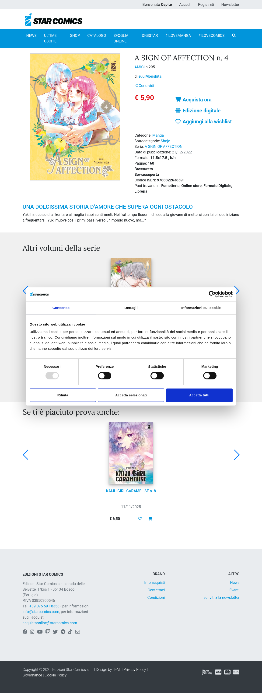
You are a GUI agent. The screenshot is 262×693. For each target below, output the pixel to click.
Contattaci (156, 590)
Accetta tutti (199, 395)
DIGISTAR (150, 35)
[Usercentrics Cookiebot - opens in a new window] (212, 294)
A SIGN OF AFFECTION (163, 146)
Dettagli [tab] (131, 308)
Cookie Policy (56, 675)
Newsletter (230, 4)
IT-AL (117, 669)
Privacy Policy (134, 669)
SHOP (75, 35)
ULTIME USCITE (50, 38)
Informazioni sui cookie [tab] (201, 308)
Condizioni (156, 597)
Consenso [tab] (61, 308)
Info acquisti (154, 582)
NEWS (31, 35)
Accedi (185, 4)
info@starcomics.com (41, 612)
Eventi (234, 590)
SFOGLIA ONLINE (120, 38)
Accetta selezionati (131, 395)
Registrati (206, 4)
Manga (158, 135)
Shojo (165, 141)
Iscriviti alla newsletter (221, 597)
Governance (32, 675)
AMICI (140, 67)
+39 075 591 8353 (44, 606)
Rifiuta (62, 395)
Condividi (144, 85)
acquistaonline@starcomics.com (50, 623)
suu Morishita (149, 76)
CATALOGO (96, 35)
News (234, 582)
